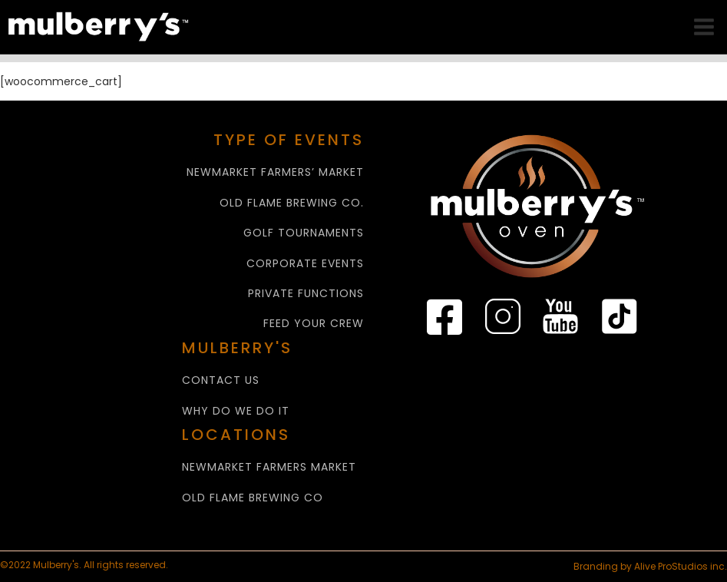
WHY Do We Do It (235, 411)
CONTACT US (220, 380)
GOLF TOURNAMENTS (303, 233)
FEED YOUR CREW (313, 323)
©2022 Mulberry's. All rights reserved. (85, 565)
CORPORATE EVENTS (305, 264)
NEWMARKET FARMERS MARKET (269, 467)
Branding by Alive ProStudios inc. (650, 566)
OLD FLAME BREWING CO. (292, 203)
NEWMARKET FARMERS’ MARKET (275, 172)
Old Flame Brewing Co (252, 498)
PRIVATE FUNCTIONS (306, 293)
